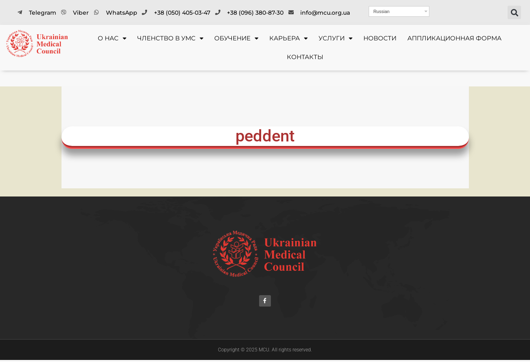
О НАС (112, 38)
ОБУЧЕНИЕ (236, 38)
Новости (379, 38)
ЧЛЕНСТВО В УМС (170, 38)
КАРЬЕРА (288, 38)
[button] (514, 12)
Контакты (305, 57)
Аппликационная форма (454, 38)
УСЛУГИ (335, 38)
